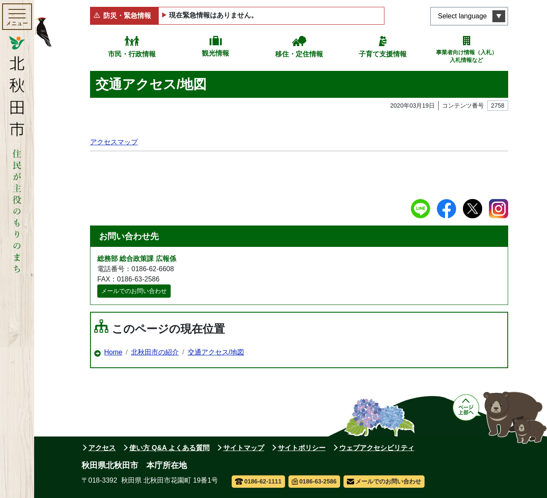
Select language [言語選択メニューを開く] (462, 16)
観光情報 (215, 53)
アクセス (102, 447)
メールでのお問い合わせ (134, 290)
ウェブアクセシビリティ (376, 447)
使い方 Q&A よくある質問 (169, 447)
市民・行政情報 (132, 54)
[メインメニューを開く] (17, 16)
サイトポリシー (302, 447)
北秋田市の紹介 (155, 352)
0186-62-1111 (258, 481)
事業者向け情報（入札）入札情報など (466, 56)
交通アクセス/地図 (216, 352)
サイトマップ (243, 447)
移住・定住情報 (299, 54)
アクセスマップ (114, 142)
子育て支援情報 (383, 54)
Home (113, 352)
